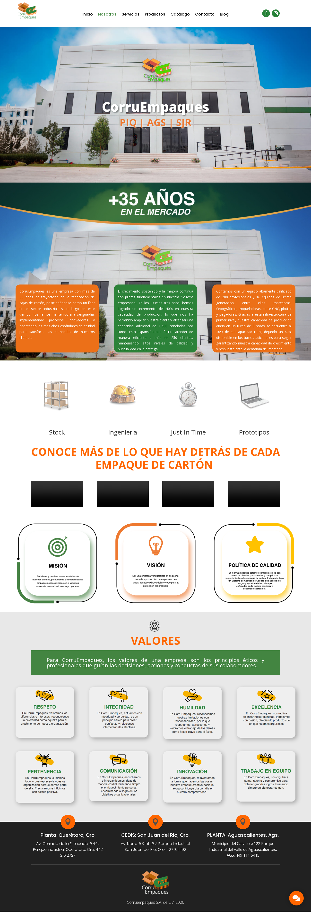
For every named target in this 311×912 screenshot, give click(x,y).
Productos (155, 14)
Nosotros (107, 14)
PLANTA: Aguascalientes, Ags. (243, 835)
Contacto (205, 14)
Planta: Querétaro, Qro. (68, 835)
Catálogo (180, 14)
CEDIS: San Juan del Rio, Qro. (155, 835)
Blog (224, 14)
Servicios (130, 14)
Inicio (87, 14)
